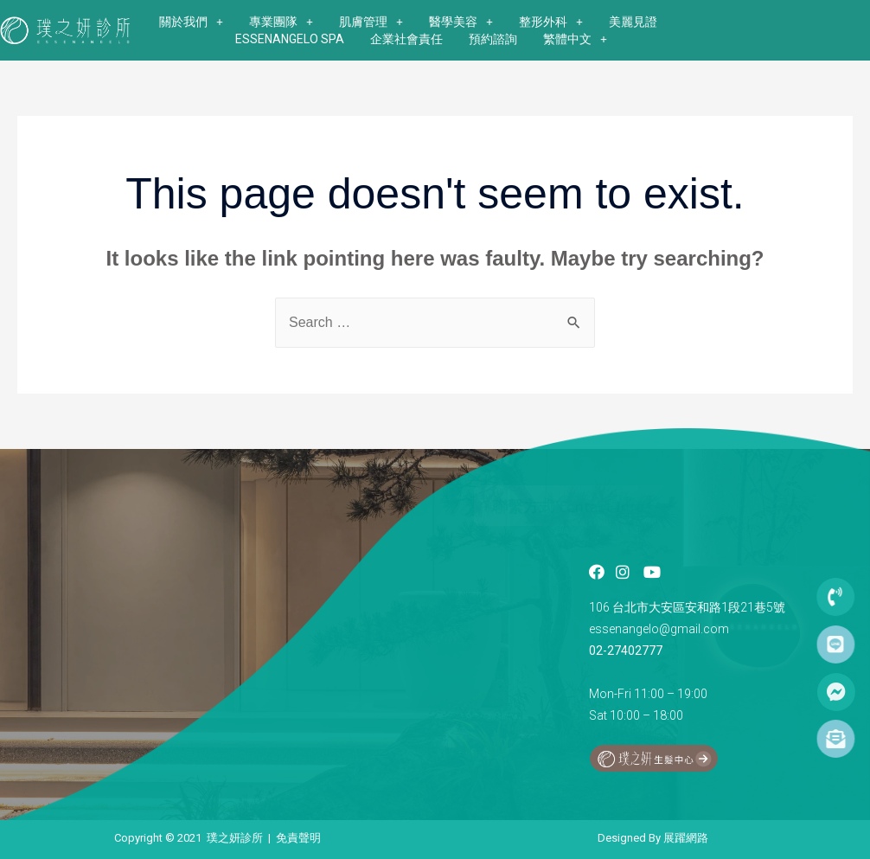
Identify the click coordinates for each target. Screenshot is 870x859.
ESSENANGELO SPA (289, 39)
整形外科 (551, 21)
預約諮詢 (493, 39)
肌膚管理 (371, 21)
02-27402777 (625, 650)
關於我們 (191, 21)
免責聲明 (298, 837)
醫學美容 (461, 21)
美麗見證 (633, 22)
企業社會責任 (406, 39)
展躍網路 (685, 837)
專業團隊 (281, 21)
